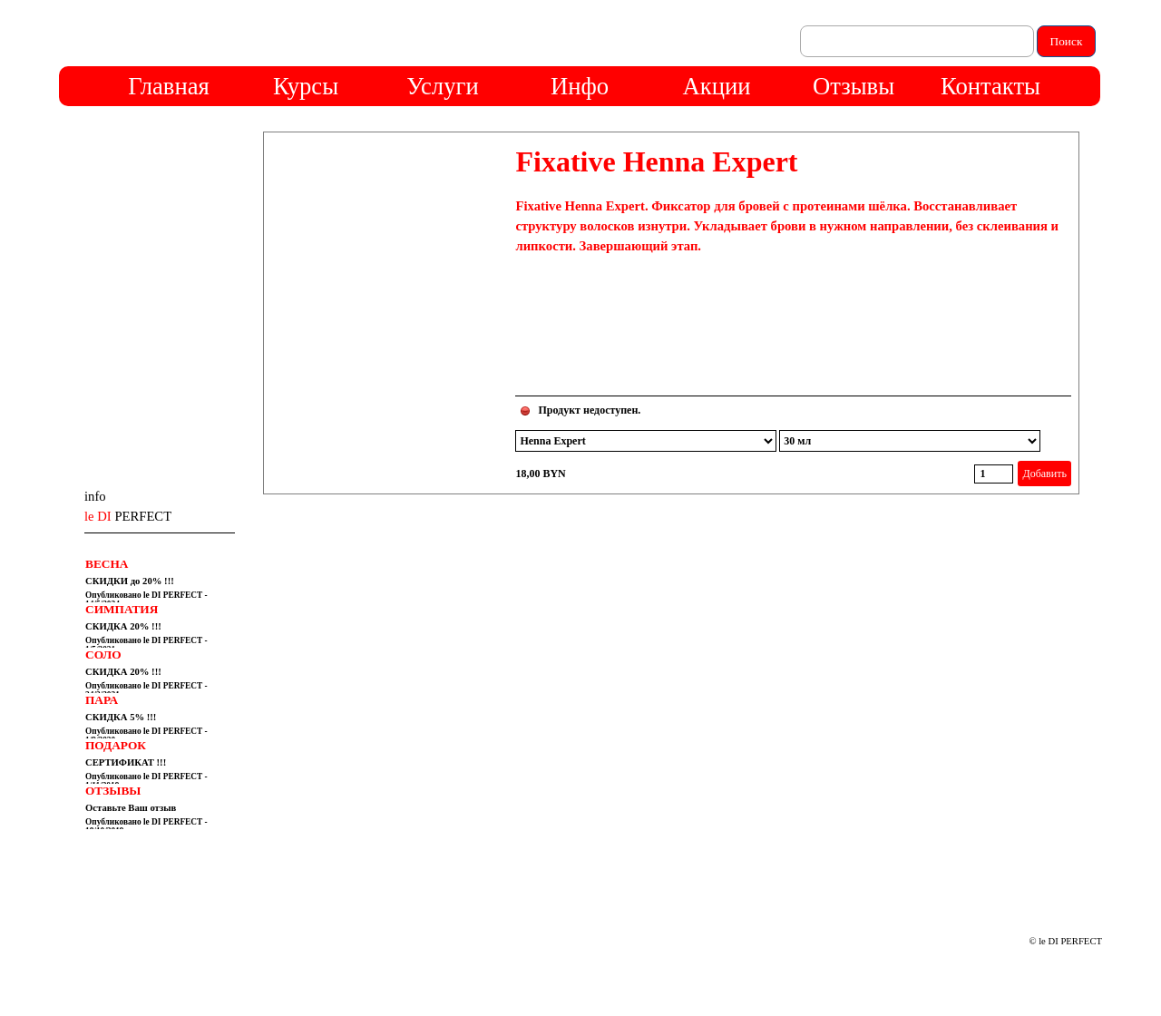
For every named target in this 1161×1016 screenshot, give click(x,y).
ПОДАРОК (115, 745)
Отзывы (853, 86)
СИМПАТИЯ (121, 609)
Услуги (442, 86)
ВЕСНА (106, 564)
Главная (168, 86)
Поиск (1066, 41)
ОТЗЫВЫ (113, 790)
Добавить (1044, 473)
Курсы (305, 86)
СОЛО (103, 654)
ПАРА (101, 700)
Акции (717, 86)
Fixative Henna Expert (656, 161)
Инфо (580, 86)
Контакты (990, 86)
